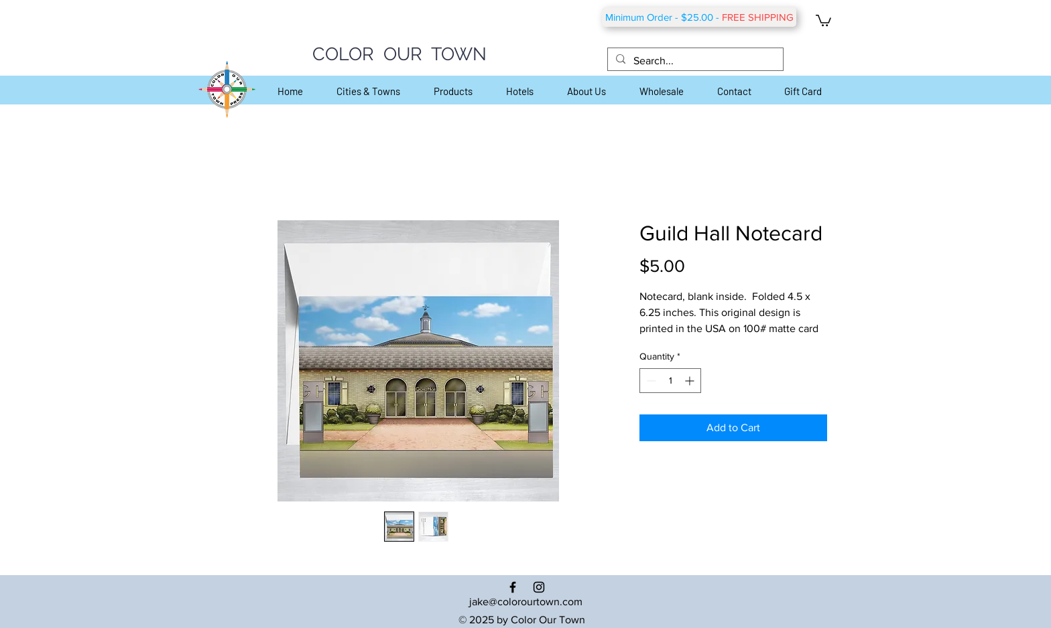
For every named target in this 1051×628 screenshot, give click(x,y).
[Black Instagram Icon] (539, 587)
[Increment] (690, 380)
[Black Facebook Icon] (512, 587)
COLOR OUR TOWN (399, 54)
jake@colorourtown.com (525, 601)
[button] (823, 19)
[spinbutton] (670, 380)
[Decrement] (649, 380)
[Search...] (694, 61)
